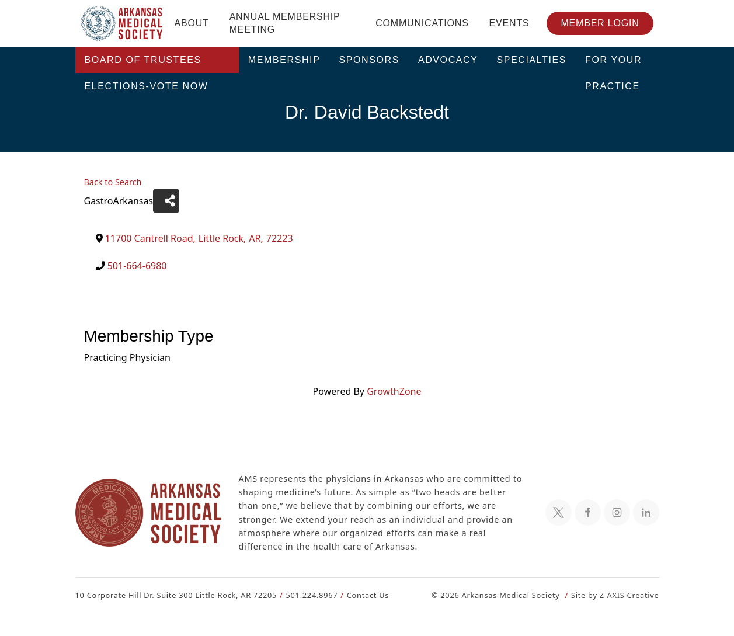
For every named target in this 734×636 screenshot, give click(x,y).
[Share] (164, 201)
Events (509, 23)
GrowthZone (393, 391)
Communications (421, 23)
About (192, 23)
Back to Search (112, 182)
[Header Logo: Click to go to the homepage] (122, 23)
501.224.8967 (306, 594)
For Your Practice (613, 64)
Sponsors (369, 60)
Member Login (600, 23)
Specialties (532, 60)
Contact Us (360, 594)
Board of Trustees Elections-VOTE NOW (146, 64)
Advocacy (448, 60)
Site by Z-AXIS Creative (614, 594)
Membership (284, 60)
